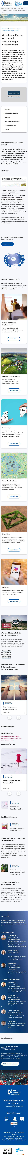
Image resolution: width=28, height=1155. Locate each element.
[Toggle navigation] (25, 3)
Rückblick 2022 (6, 656)
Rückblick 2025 (6, 651)
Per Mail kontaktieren (14, 939)
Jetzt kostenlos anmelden (10, 1064)
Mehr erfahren (14, 339)
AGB (5, 1136)
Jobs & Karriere (13, 1132)
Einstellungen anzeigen (14, 97)
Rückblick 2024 (6, 652)
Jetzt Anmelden (7, 244)
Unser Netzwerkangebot (11, 113)
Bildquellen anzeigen (6, 1038)
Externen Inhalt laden (14, 93)
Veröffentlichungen (10, 125)
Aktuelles (7, 117)
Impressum (23, 1140)
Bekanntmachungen (13, 1136)
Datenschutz (15, 1140)
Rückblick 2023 (6, 654)
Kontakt (7, 129)
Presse (6, 1132)
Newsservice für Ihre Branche (14, 1106)
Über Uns (7, 109)
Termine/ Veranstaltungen (12, 121)
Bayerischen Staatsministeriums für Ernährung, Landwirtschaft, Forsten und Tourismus (12, 199)
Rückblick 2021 (6, 658)
